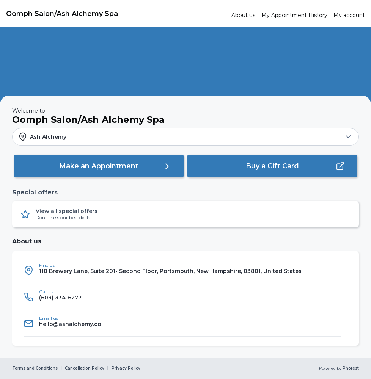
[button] (185, 137)
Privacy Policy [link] (126, 368)
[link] (115, 13)
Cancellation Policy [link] (84, 368)
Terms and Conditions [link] (35, 368)
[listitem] (182, 270)
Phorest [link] (350, 368)
